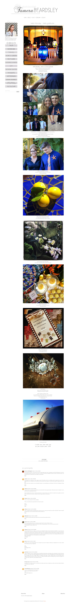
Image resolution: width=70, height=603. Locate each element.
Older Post (63, 593)
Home (43, 593)
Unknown (26, 488)
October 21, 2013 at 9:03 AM (31, 478)
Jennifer (26, 478)
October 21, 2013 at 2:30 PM (31, 521)
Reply (25, 475)
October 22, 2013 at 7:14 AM (31, 541)
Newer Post (23, 593)
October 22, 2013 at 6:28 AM (32, 529)
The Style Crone (27, 561)
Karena (26, 541)
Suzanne (26, 498)
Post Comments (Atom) (28, 595)
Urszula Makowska (27, 568)
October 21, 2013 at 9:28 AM (32, 488)
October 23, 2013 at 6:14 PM (35, 568)
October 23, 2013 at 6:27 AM (34, 561)
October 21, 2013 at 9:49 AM (32, 509)
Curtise (26, 521)
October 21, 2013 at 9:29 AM (31, 498)
